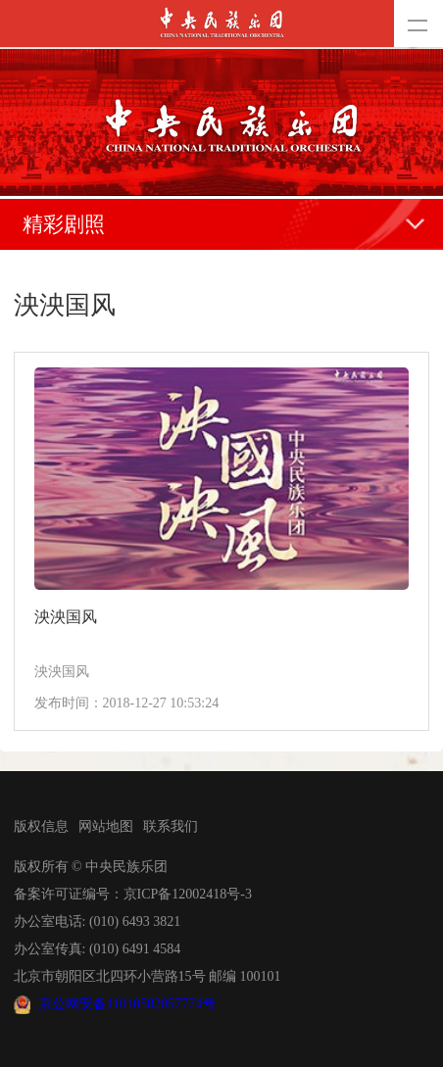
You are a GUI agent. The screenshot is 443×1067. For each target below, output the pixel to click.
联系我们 (170, 826)
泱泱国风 (65, 616)
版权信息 (41, 826)
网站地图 (105, 826)
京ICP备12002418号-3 (187, 894)
